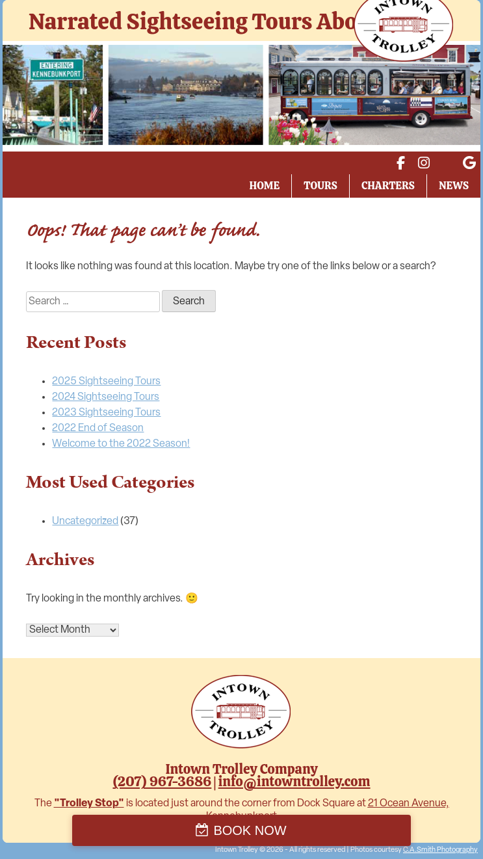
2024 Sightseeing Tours (105, 397)
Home (265, 185)
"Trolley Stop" (89, 804)
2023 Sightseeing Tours (106, 413)
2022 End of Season (98, 428)
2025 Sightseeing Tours (106, 382)
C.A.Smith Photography (440, 850)
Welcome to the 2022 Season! (121, 444)
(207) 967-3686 (161, 781)
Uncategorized (85, 521)
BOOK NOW (249, 830)
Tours (320, 185)
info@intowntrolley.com (294, 781)
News (454, 185)
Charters (388, 185)
